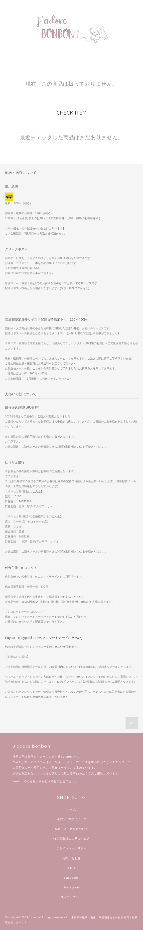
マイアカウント (71, 897)
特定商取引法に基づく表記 (71, 838)
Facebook (71, 877)
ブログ (71, 867)
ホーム (71, 809)
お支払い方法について (71, 819)
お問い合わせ (71, 858)
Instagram (71, 887)
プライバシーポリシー (71, 848)
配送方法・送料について (71, 828)
